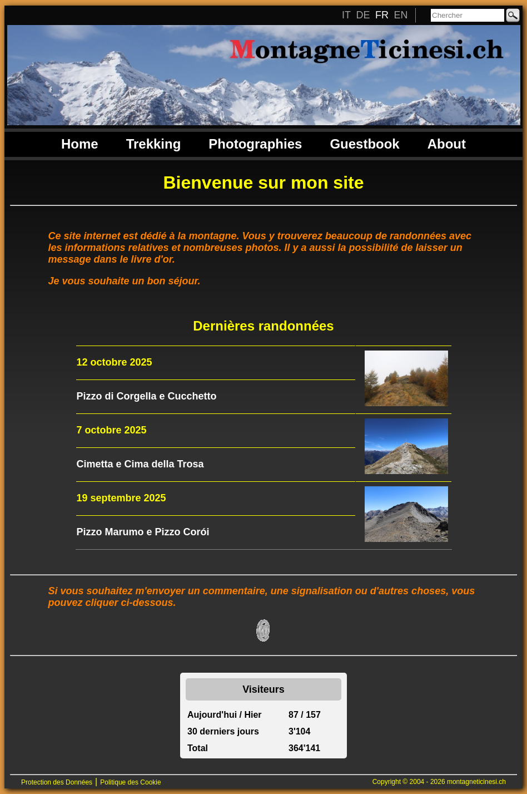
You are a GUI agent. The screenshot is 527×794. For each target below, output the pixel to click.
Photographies (255, 143)
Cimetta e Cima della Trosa (140, 464)
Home (79, 143)
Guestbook (364, 143)
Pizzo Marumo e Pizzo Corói (143, 531)
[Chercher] (467, 15)
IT (346, 15)
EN (400, 15)
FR (382, 15)
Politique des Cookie (130, 782)
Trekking (153, 143)
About (446, 143)
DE (363, 15)
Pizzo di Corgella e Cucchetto (147, 396)
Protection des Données (56, 782)
